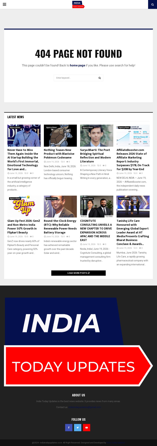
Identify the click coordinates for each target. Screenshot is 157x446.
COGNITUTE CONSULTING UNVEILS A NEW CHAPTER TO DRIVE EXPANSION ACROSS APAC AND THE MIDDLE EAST (96, 230)
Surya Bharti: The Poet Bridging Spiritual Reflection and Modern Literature (95, 156)
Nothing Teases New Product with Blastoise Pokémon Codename (59, 154)
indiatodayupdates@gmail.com (84, 407)
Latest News (15, 117)
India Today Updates (116, 443)
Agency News (15, 127)
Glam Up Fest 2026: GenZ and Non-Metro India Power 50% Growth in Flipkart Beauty (23, 226)
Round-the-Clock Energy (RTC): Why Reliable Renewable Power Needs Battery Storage (60, 226)
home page (77, 65)
